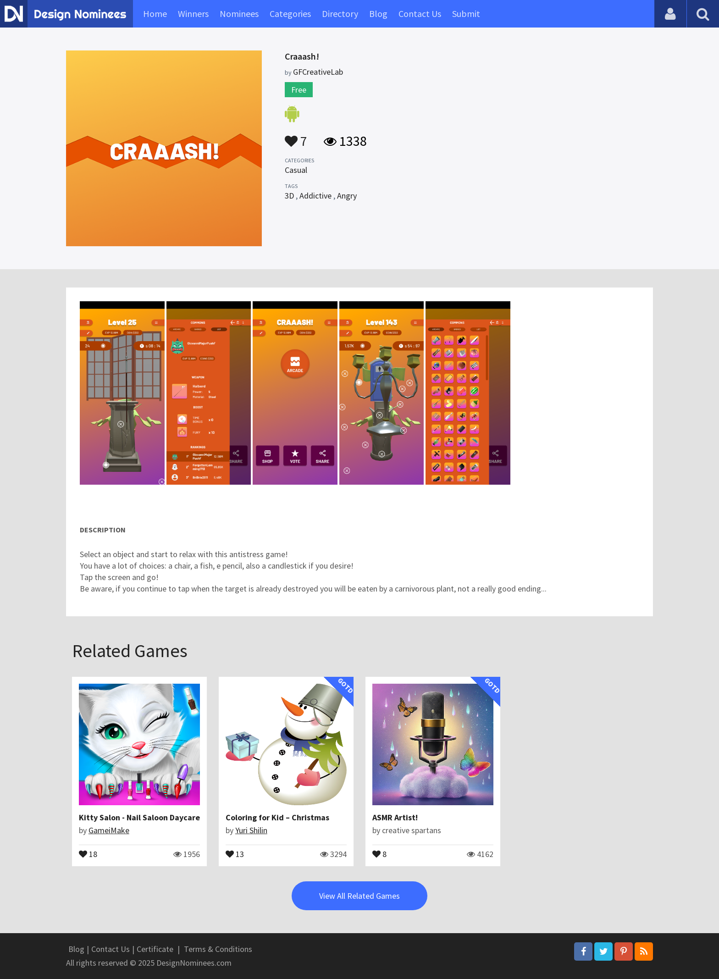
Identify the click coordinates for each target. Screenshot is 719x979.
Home (155, 13)
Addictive (315, 195)
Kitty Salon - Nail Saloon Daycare (139, 817)
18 (88, 853)
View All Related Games (359, 896)
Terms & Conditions (218, 949)
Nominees (239, 13)
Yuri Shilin (251, 830)
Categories (290, 13)
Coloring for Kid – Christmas (277, 817)
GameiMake (108, 830)
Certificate (155, 949)
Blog (378, 13)
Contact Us (419, 13)
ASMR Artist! (395, 817)
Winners (193, 13)
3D (289, 195)
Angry (347, 195)
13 (235, 853)
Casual (296, 170)
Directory (340, 13)
